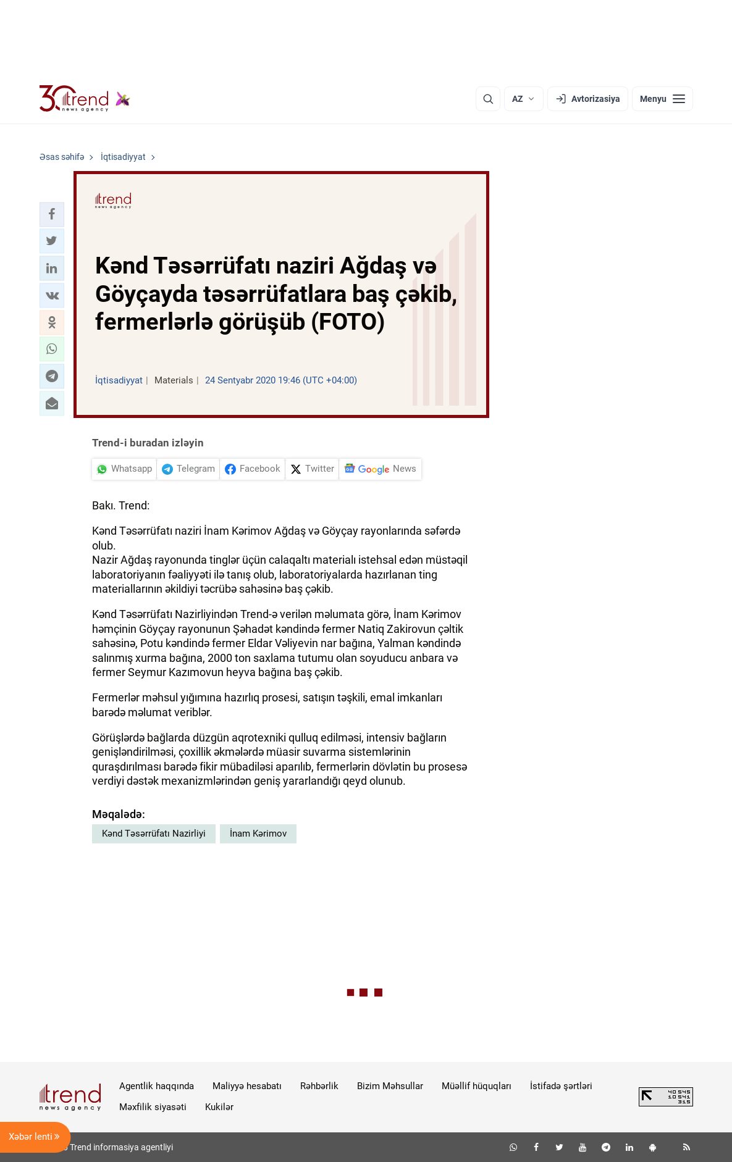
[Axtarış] (488, 98)
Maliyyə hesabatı (247, 1086)
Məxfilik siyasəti (153, 1107)
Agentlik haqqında (156, 1086)
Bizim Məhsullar (390, 1086)
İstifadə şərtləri (561, 1086)
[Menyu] (662, 98)
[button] (52, 214)
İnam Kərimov (258, 833)
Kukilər (219, 1107)
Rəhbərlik (319, 1086)
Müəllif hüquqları (476, 1086)
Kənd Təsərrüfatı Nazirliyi (154, 833)
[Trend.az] (85, 98)
